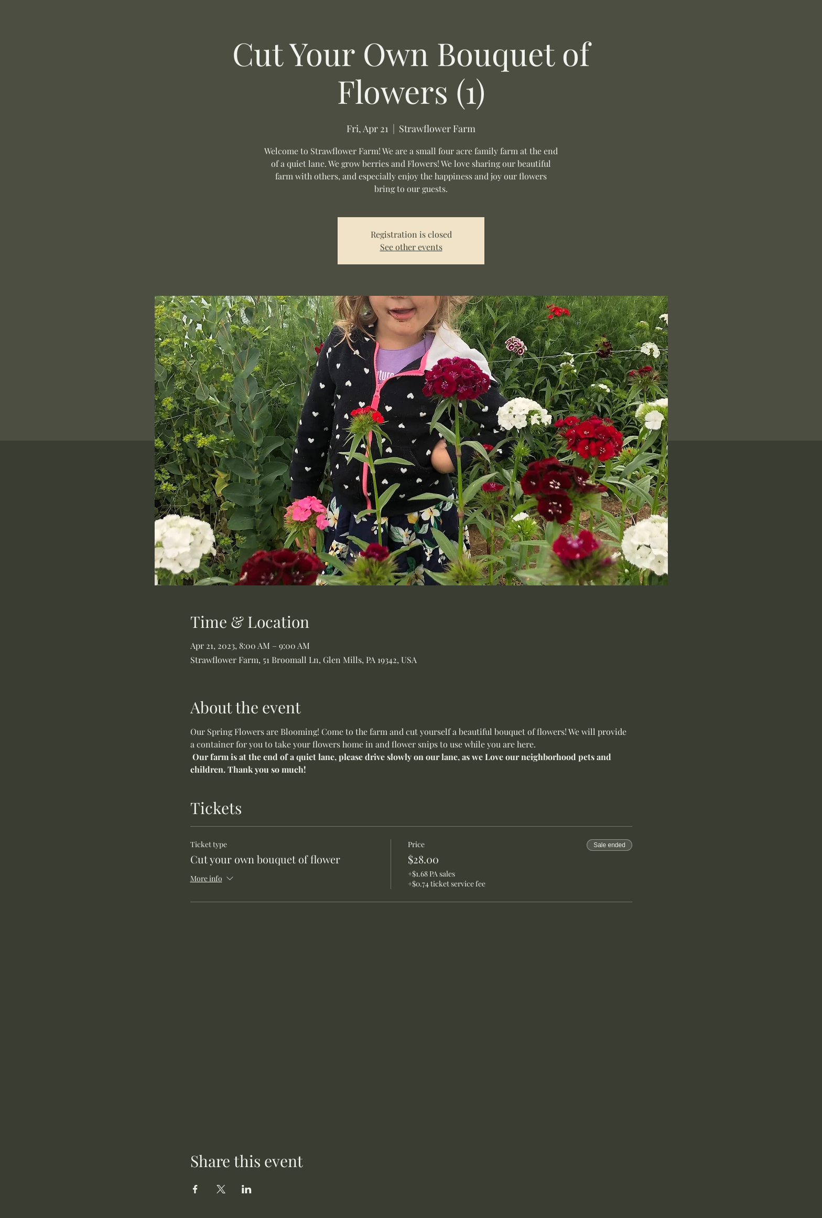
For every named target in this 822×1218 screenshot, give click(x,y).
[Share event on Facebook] (195, 1189)
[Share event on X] (221, 1189)
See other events (411, 246)
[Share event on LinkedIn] (247, 1189)
